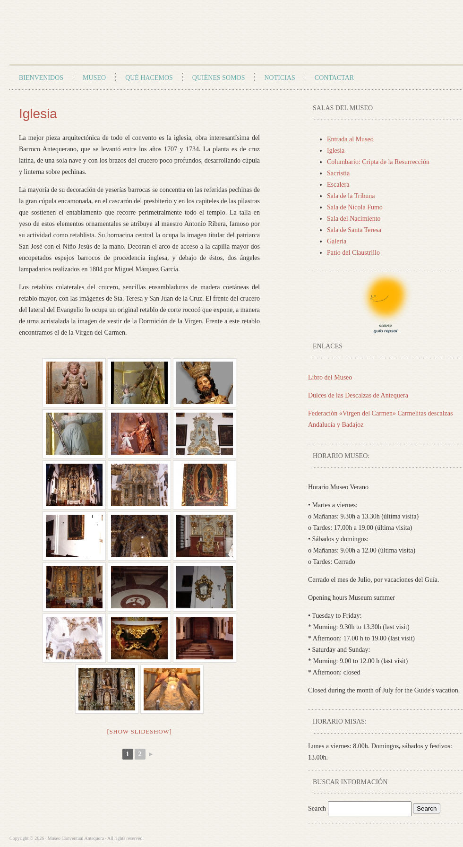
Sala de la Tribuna (351, 195)
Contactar (334, 77)
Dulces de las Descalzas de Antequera (358, 395)
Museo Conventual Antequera (120, 35)
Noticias (279, 77)
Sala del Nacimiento (354, 218)
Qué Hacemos (149, 77)
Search (318, 808)
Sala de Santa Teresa (354, 229)
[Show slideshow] (139, 731)
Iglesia (335, 150)
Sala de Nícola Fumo (355, 207)
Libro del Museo (330, 377)
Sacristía (338, 173)
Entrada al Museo (350, 139)
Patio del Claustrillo (353, 252)
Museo (94, 77)
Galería (336, 241)
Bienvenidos (41, 77)
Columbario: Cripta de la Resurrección (378, 161)
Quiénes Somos (218, 77)
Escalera (338, 184)
